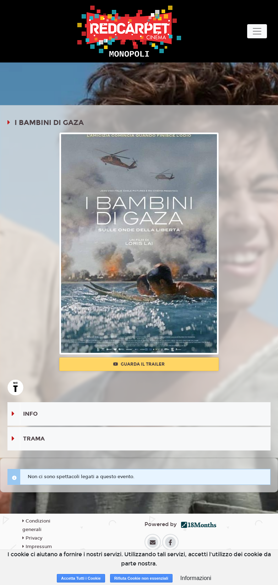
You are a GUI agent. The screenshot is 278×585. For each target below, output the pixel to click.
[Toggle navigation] (257, 31)
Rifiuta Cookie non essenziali (141, 578)
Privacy (32, 538)
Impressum (37, 547)
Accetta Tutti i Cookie (81, 578)
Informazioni (195, 578)
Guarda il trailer (139, 364)
